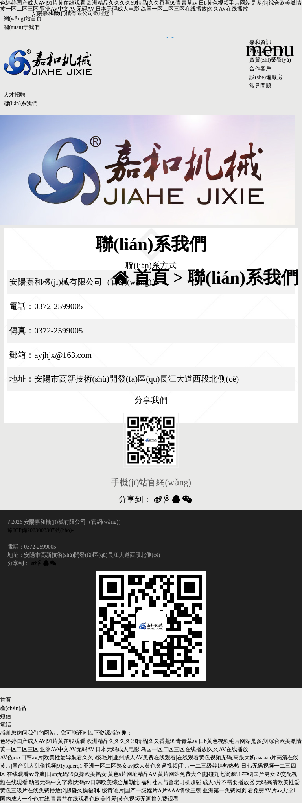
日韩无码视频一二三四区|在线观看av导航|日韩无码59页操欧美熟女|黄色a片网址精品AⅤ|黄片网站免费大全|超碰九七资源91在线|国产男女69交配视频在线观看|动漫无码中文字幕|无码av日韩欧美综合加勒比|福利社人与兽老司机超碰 (148, 774)
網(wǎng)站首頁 (23, 19)
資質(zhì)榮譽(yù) (270, 60)
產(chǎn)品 (13, 708)
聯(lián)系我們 (20, 103)
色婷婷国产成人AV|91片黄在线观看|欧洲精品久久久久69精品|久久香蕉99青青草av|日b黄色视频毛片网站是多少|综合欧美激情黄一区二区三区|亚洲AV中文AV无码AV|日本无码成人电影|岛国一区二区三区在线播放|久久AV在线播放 (151, 6)
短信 (5, 716)
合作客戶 (260, 68)
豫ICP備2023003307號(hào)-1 (41, 530)
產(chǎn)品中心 (267, 51)
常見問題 (260, 86)
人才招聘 (15, 95)
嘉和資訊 (260, 42)
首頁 (151, 277)
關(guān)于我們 (22, 27)
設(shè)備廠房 (265, 77)
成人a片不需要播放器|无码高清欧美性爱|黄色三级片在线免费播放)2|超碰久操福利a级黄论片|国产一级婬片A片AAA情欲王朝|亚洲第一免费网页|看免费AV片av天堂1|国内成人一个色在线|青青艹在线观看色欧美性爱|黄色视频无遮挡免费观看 (150, 790)
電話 (5, 725)
